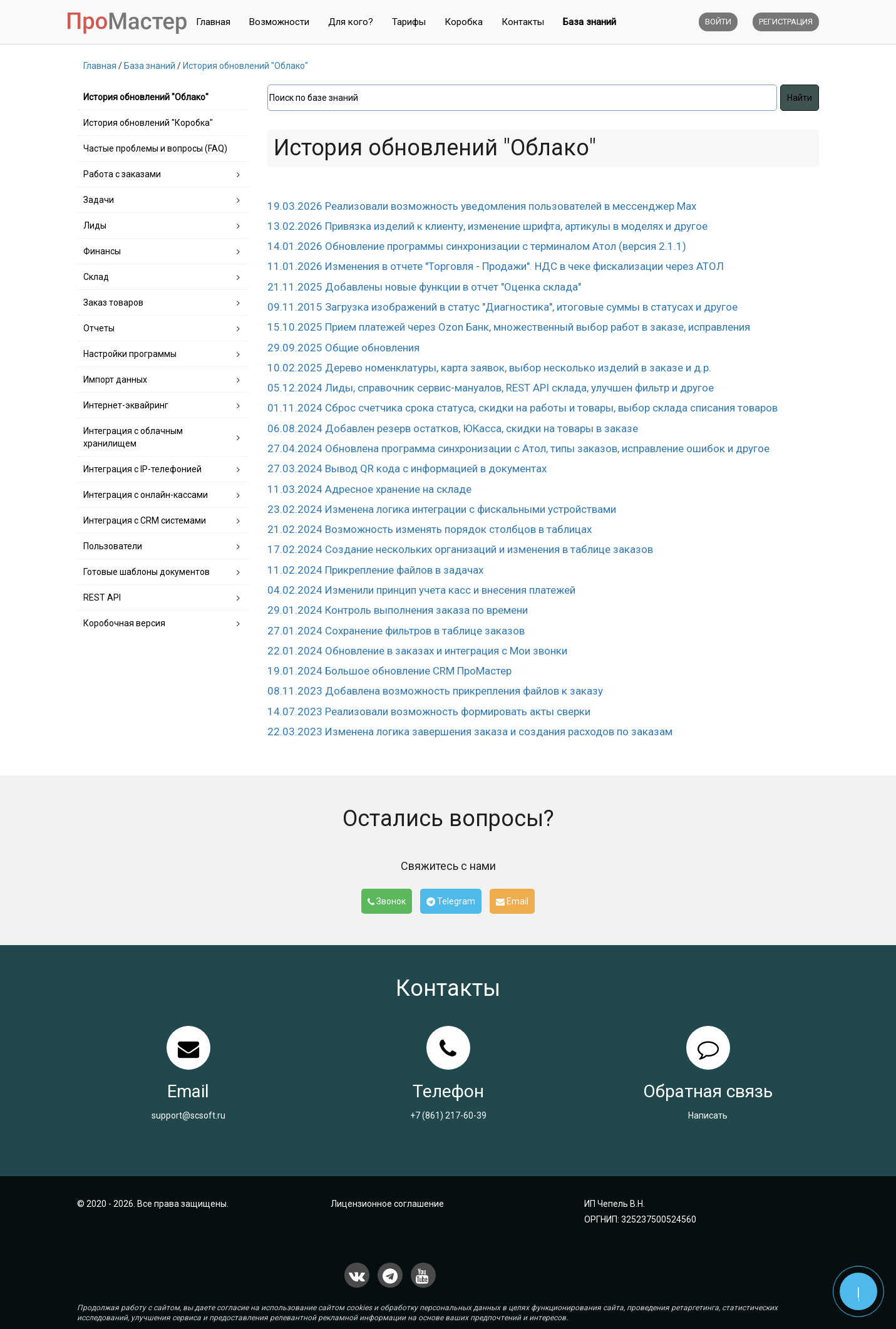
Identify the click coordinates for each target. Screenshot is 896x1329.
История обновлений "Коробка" (148, 123)
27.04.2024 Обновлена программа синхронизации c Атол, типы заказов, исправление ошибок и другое (518, 448)
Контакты (523, 22)
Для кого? (350, 22)
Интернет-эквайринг (125, 405)
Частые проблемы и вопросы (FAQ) (155, 148)
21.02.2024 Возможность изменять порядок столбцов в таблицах (429, 529)
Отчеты (99, 328)
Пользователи (112, 546)
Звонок (387, 901)
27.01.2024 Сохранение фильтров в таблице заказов (396, 630)
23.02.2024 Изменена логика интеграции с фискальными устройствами (441, 509)
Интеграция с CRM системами (144, 520)
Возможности (279, 22)
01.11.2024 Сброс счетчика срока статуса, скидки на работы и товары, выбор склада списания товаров (522, 407)
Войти (718, 21)
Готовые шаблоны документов (146, 572)
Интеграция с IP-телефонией (142, 469)
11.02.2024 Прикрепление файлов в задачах (375, 570)
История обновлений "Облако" (146, 97)
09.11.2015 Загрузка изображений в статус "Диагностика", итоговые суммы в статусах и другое (502, 307)
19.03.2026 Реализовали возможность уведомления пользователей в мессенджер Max (481, 206)
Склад (96, 277)
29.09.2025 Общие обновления (343, 347)
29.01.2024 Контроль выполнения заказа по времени (397, 610)
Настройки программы (130, 354)
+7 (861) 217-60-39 (448, 1115)
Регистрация (786, 21)
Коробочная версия (124, 623)
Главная (213, 22)
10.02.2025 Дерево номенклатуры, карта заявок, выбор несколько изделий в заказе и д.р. (489, 367)
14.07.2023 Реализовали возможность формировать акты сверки (428, 711)
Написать (708, 1115)
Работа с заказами (122, 174)
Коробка (464, 22)
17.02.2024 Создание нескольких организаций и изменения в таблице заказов (460, 549)
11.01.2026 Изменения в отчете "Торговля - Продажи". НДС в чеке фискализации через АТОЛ (495, 266)
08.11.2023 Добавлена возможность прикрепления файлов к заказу (435, 691)
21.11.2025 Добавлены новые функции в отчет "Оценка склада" (424, 287)
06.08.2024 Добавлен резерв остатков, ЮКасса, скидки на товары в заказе (452, 428)
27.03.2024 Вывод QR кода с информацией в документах (407, 468)
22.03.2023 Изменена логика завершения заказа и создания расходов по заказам (469, 731)
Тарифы (409, 22)
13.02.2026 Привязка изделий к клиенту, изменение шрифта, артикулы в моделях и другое (487, 226)
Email (512, 901)
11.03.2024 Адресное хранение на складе (369, 489)
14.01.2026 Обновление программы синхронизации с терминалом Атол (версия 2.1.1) (476, 246)
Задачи (98, 200)
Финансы (102, 251)
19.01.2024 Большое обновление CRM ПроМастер (389, 670)
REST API (102, 597)
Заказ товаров (113, 302)
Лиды (94, 225)
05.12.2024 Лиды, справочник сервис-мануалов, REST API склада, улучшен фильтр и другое (490, 387)
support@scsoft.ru (188, 1115)
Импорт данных (115, 380)
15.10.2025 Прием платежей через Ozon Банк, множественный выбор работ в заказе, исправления (508, 327)
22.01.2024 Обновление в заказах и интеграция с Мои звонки (417, 650)
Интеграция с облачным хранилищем (133, 437)
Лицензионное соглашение (387, 1204)
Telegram (450, 901)
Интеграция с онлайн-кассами (145, 495)
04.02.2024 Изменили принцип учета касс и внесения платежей (421, 590)
